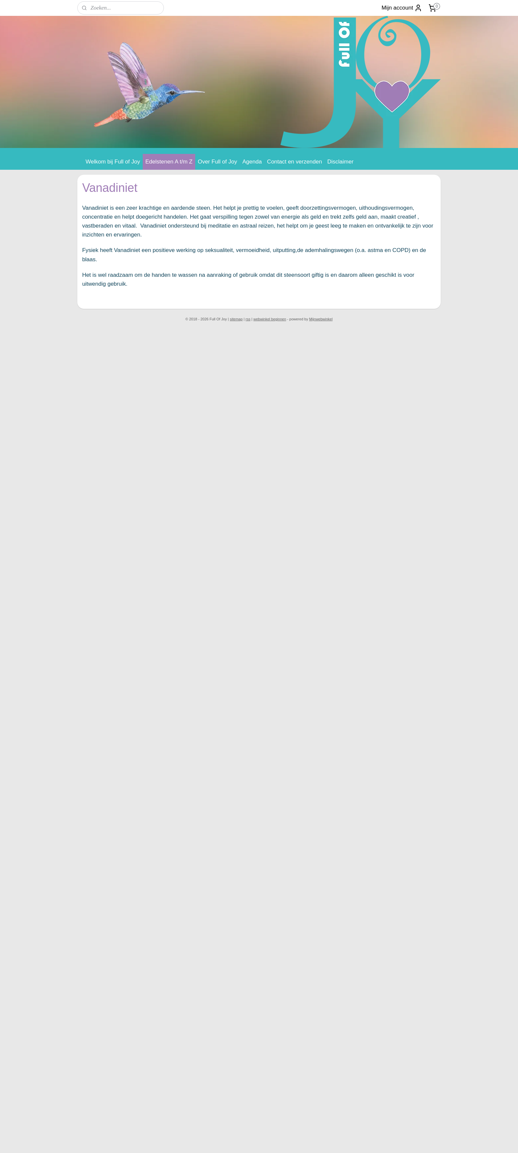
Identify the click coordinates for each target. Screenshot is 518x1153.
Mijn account (402, 8)
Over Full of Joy (217, 162)
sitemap (236, 319)
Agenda (252, 162)
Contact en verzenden (294, 162)
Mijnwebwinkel (321, 319)
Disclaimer (340, 162)
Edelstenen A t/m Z (169, 162)
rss (247, 319)
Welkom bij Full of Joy (113, 162)
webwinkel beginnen (269, 319)
